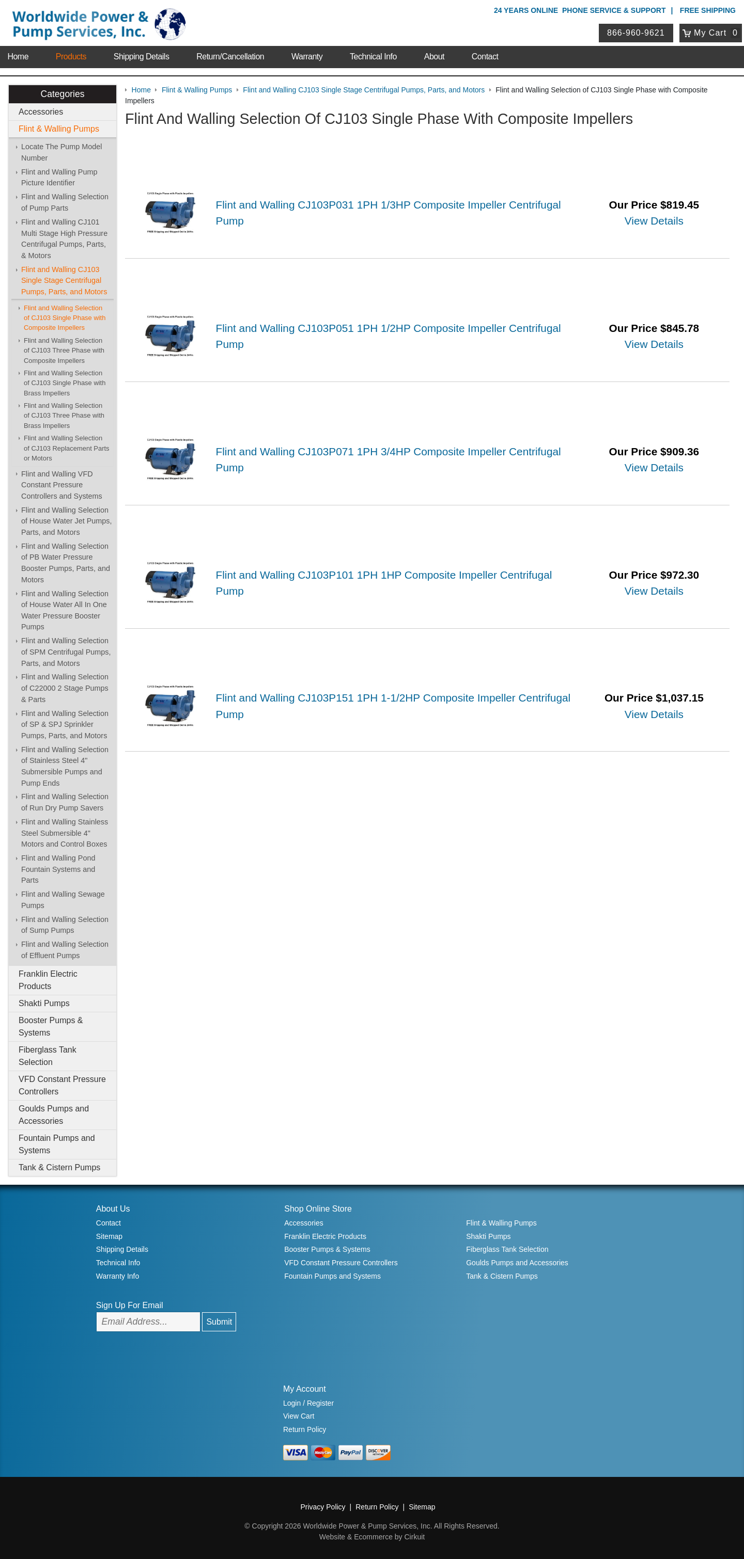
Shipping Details (141, 56)
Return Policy (304, 1429)
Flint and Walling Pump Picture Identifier (59, 177)
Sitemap (109, 1236)
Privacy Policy (322, 1507)
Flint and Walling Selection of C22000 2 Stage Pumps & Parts (65, 688)
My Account (304, 1389)
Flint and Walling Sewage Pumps (63, 900)
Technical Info (373, 56)
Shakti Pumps (44, 1003)
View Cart (298, 1416)
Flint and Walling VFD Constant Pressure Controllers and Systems (61, 485)
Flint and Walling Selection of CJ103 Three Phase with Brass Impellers (64, 415)
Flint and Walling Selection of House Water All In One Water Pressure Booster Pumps (65, 610)
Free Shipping (708, 10)
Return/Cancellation (230, 56)
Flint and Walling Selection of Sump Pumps (65, 925)
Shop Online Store (318, 1208)
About (434, 56)
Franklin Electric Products (48, 980)
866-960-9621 (636, 32)
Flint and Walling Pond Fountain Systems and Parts (58, 869)
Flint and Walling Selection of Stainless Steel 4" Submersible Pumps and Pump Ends (65, 766)
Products (71, 56)
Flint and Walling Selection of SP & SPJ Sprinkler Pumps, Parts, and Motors (65, 724)
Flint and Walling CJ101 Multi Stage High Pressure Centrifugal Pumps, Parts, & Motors (64, 239)
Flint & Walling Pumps (59, 128)
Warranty (306, 56)
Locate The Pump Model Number (61, 152)
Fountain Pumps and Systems (57, 1144)
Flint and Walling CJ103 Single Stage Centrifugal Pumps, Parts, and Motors (64, 280)
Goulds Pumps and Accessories (54, 1114)
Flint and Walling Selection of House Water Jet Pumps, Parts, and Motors (66, 521)
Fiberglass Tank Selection (47, 1056)
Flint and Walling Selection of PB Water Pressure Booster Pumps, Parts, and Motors (65, 563)
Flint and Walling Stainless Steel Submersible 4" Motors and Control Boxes (64, 833)
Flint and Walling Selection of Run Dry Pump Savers (65, 802)
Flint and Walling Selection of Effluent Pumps (65, 950)
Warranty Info (118, 1276)
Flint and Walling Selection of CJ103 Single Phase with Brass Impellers (64, 383)
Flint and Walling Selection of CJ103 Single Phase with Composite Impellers (64, 318)
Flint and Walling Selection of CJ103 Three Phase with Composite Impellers (64, 350)
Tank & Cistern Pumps (59, 1167)
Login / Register (308, 1403)
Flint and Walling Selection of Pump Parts (65, 202)
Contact (485, 56)
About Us (113, 1208)
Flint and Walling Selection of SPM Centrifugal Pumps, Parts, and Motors (66, 652)
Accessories (41, 111)
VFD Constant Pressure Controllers (62, 1085)
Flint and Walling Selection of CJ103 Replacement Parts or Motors (67, 448)
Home (17, 56)
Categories (62, 94)
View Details (654, 221)
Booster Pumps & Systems (51, 1026)
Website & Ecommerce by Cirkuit (372, 1537)
